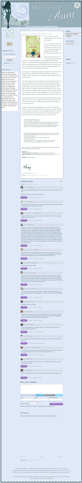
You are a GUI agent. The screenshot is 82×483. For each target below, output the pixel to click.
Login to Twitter (59, 395)
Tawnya (25, 324)
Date (26, 184)
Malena (25, 224)
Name (21, 397)
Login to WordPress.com (49, 395)
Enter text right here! (41, 389)
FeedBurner (13, 63)
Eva (24, 370)
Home (27, 26)
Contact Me (54, 26)
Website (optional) (53, 397)
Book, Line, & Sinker (29, 347)
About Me (33, 26)
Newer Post (23, 456)
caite (25, 201)
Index (39, 26)
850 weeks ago (30, 187)
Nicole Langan (27, 262)
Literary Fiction (44, 175)
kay (24, 336)
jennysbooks (27, 288)
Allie (25, 358)
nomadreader (27, 272)
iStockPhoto (74, 63)
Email (35, 397)
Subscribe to (29, 403)
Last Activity (35, 184)
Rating (29, 184)
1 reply (31, 197)
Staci (25, 311)
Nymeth (25, 301)
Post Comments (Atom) (32, 460)
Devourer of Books (28, 249)
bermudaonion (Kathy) (29, 213)
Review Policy (46, 26)
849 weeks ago (37, 347)
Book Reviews (31, 175)
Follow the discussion (61, 181)
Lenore (25, 187)
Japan (37, 175)
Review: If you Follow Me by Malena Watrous (37, 34)
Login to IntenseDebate (39, 395)
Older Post (60, 456)
